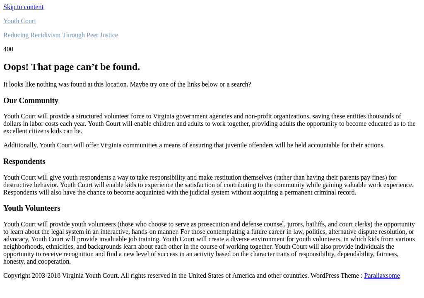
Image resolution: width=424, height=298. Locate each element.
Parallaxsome (382, 275)
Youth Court (19, 20)
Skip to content (23, 6)
